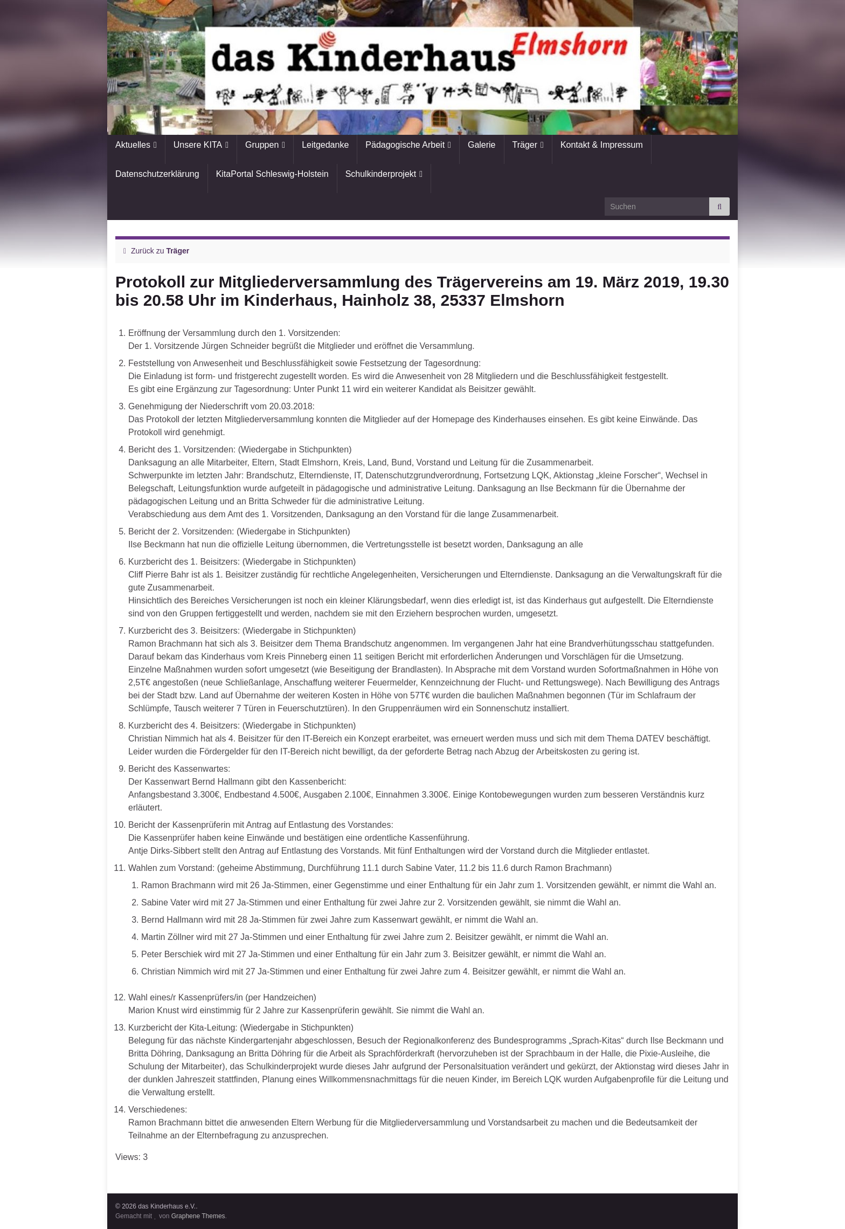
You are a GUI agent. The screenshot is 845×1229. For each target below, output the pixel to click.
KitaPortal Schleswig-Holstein (272, 173)
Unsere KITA (198, 144)
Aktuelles (132, 144)
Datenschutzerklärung (157, 173)
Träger (525, 144)
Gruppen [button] (262, 144)
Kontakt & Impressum (601, 144)
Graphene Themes (198, 1216)
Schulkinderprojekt (381, 173)
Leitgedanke (325, 144)
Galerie (482, 144)
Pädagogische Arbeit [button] (405, 144)
